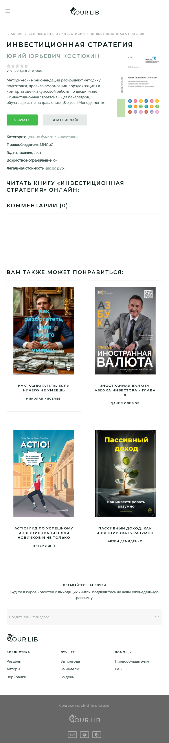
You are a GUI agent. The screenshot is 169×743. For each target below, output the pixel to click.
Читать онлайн (65, 120)
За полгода (70, 661)
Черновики (16, 677)
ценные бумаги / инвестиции (56, 33)
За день (67, 677)
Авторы (13, 669)
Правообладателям (132, 661)
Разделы (14, 661)
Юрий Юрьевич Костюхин (53, 56)
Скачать (22, 120)
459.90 (50, 168)
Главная (15, 33)
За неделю (70, 669)
